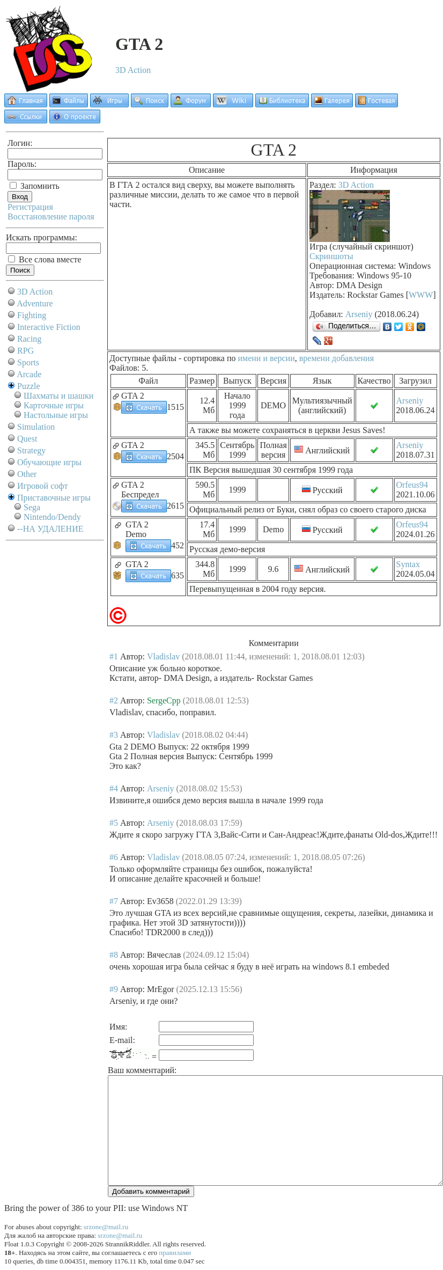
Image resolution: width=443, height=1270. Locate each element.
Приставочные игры (54, 497)
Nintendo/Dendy (52, 517)
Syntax (408, 564)
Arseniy (359, 314)
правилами (175, 1253)
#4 (113, 788)
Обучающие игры (49, 462)
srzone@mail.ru (106, 1227)
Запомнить (35, 185)
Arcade (29, 374)
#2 (113, 700)
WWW (421, 294)
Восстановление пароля (51, 216)
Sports (28, 362)
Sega (32, 507)
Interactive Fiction (48, 327)
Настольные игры (56, 415)
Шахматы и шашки (58, 395)
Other (26, 474)
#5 (113, 822)
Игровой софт (42, 485)
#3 (113, 734)
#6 (113, 857)
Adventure (35, 303)
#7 (113, 901)
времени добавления (336, 358)
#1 (113, 656)
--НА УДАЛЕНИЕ (50, 528)
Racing (29, 338)
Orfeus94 (412, 484)
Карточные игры (54, 405)
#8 (113, 954)
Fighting (31, 315)
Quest (27, 438)
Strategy (31, 450)
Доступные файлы (142, 358)
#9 (113, 989)
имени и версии (266, 358)
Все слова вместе (45, 259)
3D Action (133, 70)
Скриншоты (331, 256)
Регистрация (30, 206)
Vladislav (163, 656)
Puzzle (28, 386)
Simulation (36, 426)
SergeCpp (164, 700)
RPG (25, 350)
